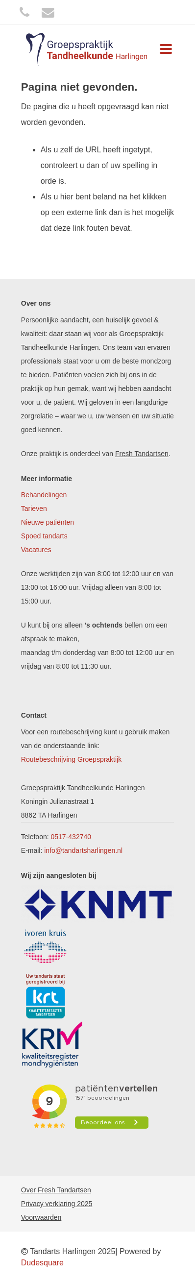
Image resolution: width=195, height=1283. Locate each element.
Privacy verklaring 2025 (57, 1204)
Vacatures (36, 550)
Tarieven (34, 508)
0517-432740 (71, 837)
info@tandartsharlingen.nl (83, 850)
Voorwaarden (41, 1217)
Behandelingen (44, 495)
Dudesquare (42, 1263)
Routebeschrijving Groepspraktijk (71, 759)
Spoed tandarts (44, 536)
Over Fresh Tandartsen (56, 1190)
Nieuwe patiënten (47, 522)
